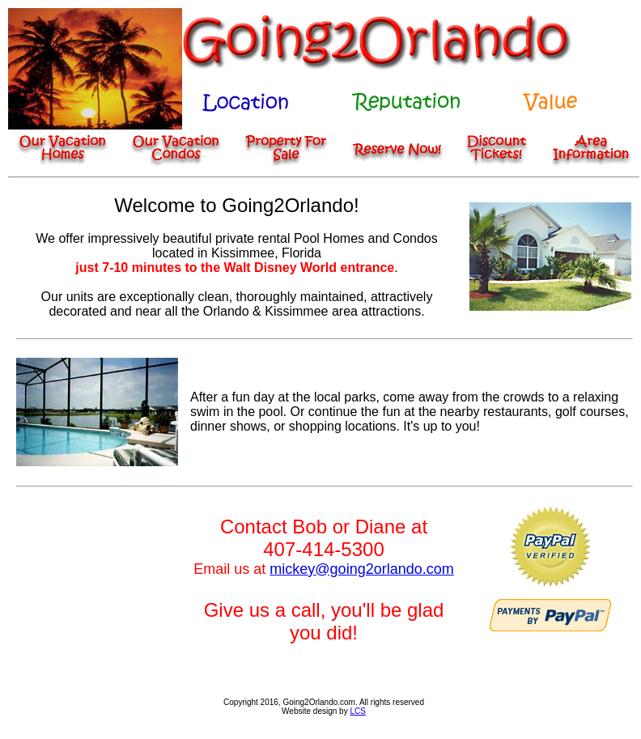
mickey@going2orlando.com (361, 569)
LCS (357, 711)
